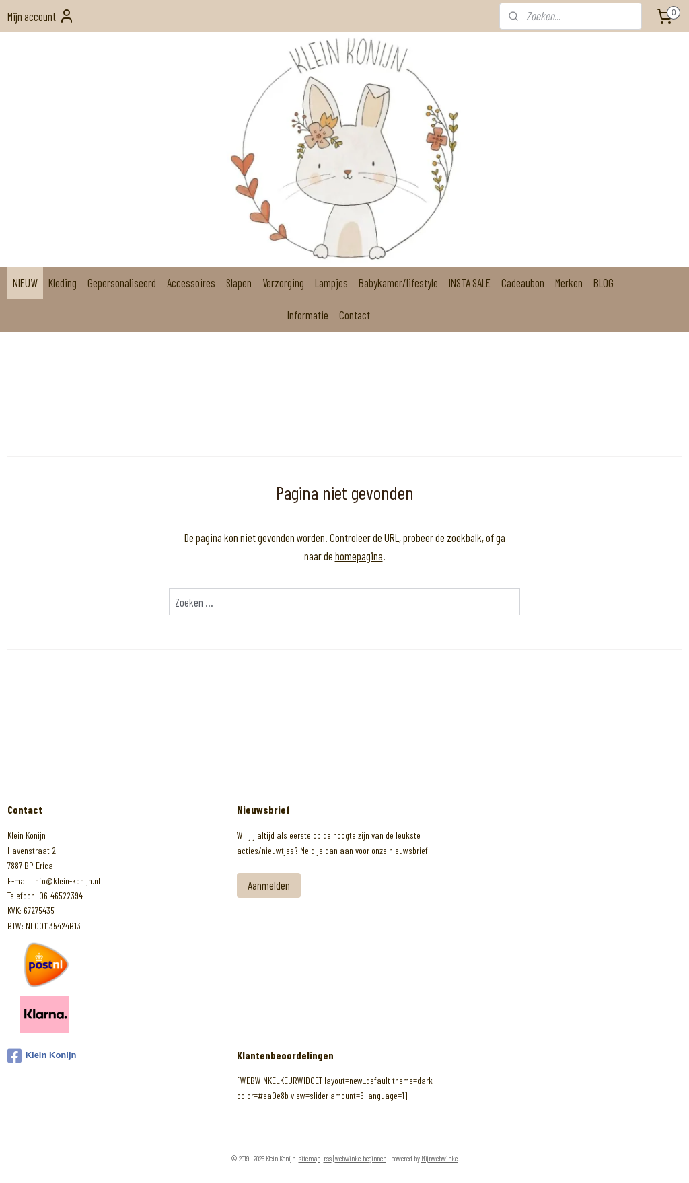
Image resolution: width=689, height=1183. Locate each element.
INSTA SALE (470, 282)
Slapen (239, 282)
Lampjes (331, 282)
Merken (569, 282)
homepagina (359, 555)
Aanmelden (269, 885)
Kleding (62, 282)
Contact (354, 314)
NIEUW (25, 282)
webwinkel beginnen (360, 1158)
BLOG (603, 282)
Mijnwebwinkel (439, 1158)
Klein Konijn (42, 1056)
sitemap (309, 1158)
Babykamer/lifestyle (398, 282)
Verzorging (283, 282)
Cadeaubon (522, 282)
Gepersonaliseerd (121, 282)
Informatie (307, 314)
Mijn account (41, 16)
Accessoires (191, 282)
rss (328, 1158)
